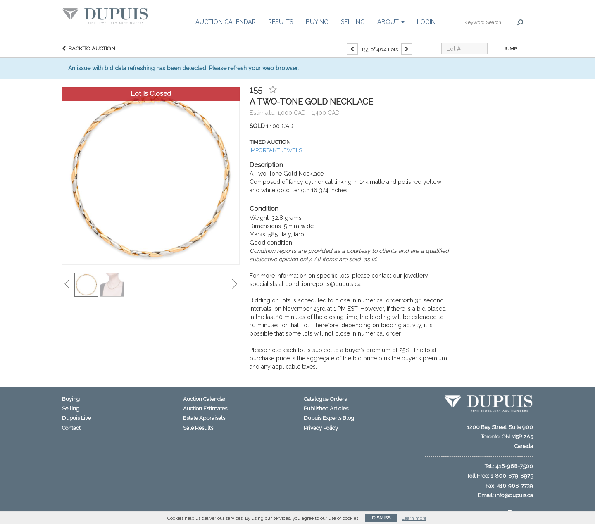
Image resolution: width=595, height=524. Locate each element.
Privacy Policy (321, 428)
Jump (510, 49)
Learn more (414, 518)
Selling (353, 21)
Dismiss (381, 518)
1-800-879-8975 (511, 476)
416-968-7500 (514, 466)
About (391, 21)
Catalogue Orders (325, 399)
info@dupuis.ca (514, 495)
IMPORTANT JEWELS (276, 150)
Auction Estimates (205, 408)
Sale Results (198, 428)
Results (280, 21)
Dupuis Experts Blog (329, 418)
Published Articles (326, 408)
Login (426, 21)
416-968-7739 (515, 486)
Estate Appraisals (204, 418)
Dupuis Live (76, 418)
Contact (71, 428)
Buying (317, 21)
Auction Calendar (225, 21)
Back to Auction (91, 48)
